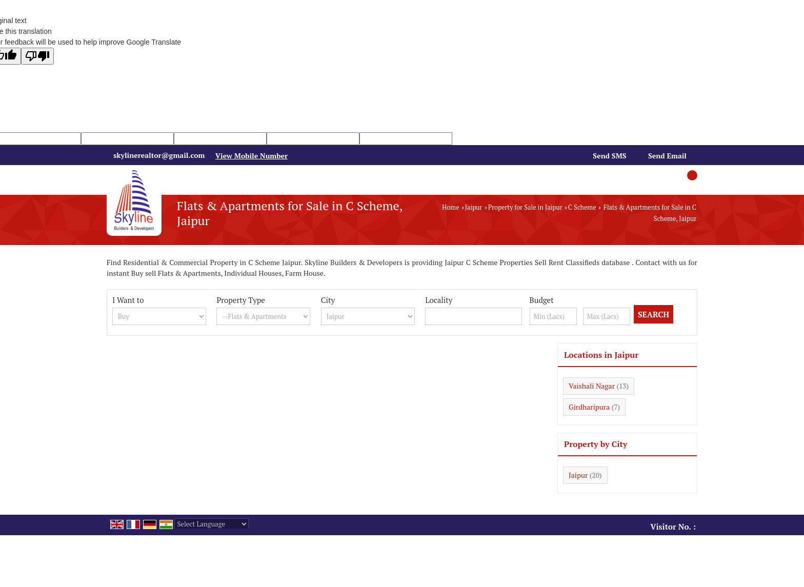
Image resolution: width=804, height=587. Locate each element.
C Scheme (582, 207)
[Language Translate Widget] (211, 524)
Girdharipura (589, 407)
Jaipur (474, 207)
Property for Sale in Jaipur (525, 207)
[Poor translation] (37, 56)
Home (450, 207)
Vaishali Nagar (592, 386)
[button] (251, 155)
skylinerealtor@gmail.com (159, 155)
